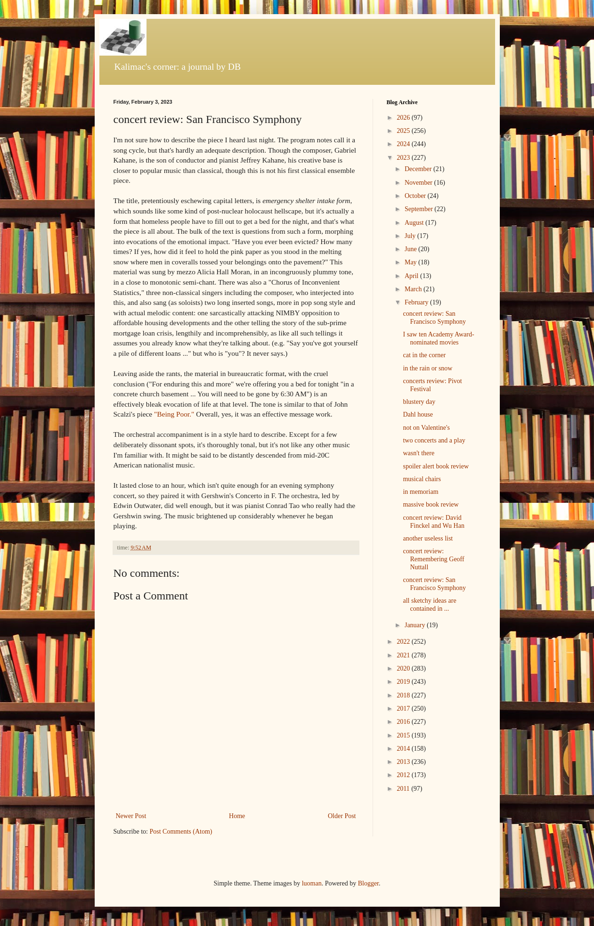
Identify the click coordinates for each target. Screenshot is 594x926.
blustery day (419, 401)
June (411, 249)
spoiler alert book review (436, 466)
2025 (404, 130)
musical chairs (421, 479)
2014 (404, 748)
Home (237, 815)
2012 (404, 774)
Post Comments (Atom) (181, 831)
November (419, 182)
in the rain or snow (427, 368)
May (411, 262)
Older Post (342, 815)
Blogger (368, 883)
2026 (404, 117)
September (419, 209)
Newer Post (131, 815)
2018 (404, 695)
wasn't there (418, 453)
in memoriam (420, 491)
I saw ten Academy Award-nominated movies (438, 338)
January (416, 625)
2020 (404, 668)
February (417, 302)
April (412, 275)
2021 (404, 655)
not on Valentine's (426, 427)
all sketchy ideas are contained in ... (429, 604)
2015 (404, 735)
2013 (404, 761)
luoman (312, 883)
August (415, 222)
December (419, 168)
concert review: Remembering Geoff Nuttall (433, 559)
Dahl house (417, 414)
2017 (404, 708)
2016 (404, 721)
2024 (404, 144)
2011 (404, 788)
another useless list (428, 538)
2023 (404, 157)
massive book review (430, 504)
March (414, 289)
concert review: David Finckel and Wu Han (433, 521)
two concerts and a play (434, 440)
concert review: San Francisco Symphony (434, 317)
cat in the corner (424, 355)
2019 (404, 681)
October (416, 195)
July (411, 235)
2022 (404, 641)
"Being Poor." (174, 414)
